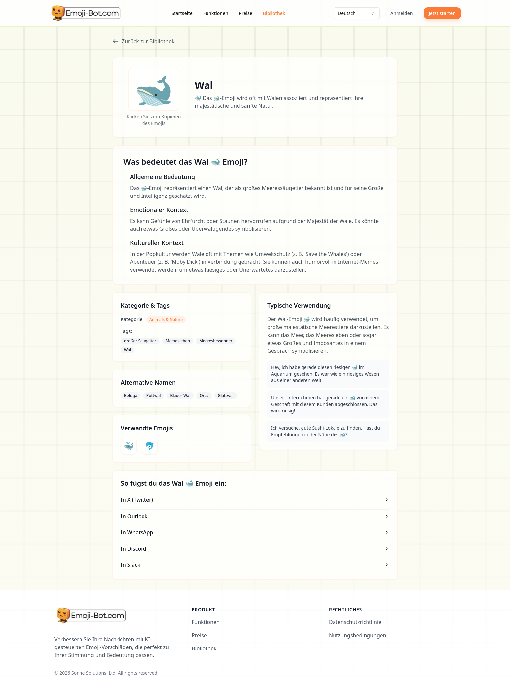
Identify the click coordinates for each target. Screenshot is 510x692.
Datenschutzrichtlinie (355, 622)
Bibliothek (274, 13)
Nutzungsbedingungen (357, 635)
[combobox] (357, 13)
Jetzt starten (442, 13)
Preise (245, 13)
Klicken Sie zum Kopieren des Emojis (154, 119)
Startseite (182, 13)
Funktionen (215, 13)
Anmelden (401, 13)
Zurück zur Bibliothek (143, 41)
